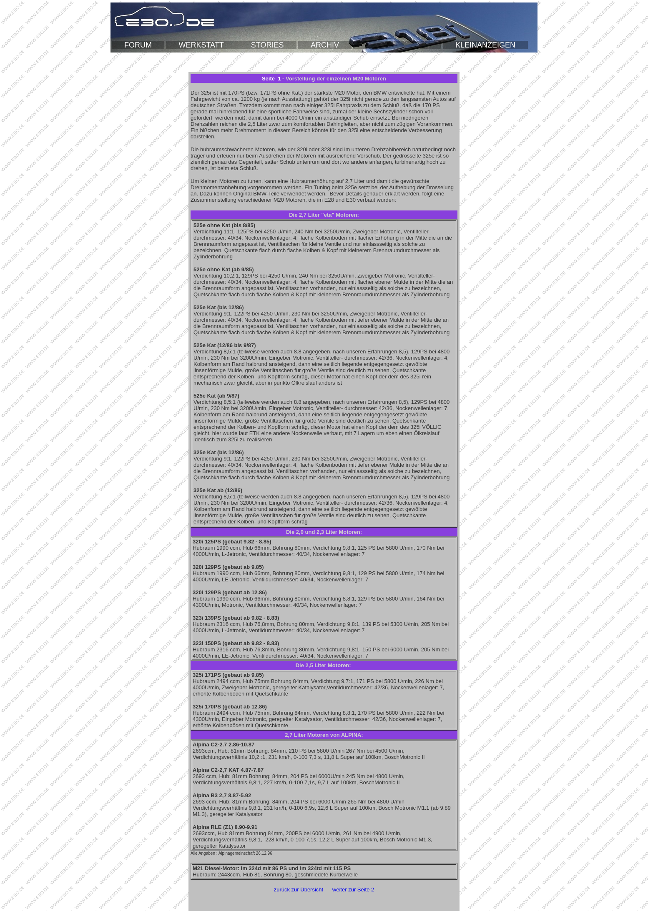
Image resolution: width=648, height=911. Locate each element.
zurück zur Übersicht (298, 889)
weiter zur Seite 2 (353, 889)
